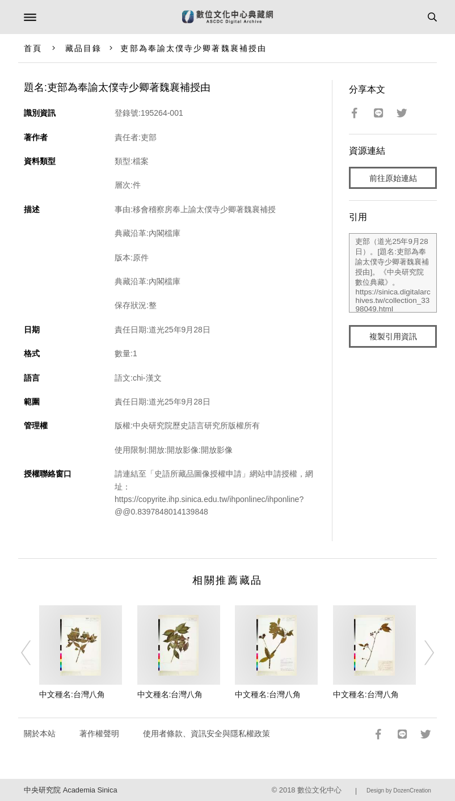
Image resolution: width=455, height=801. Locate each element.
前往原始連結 (393, 178)
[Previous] (33, 653)
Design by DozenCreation (398, 790)
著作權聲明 (99, 733)
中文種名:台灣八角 (72, 694)
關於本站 (40, 733)
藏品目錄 (83, 48)
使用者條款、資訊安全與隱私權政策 (206, 733)
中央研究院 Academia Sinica (70, 790)
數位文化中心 (319, 790)
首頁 (33, 48)
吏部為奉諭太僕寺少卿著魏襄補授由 (193, 48)
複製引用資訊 (393, 336)
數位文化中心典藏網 (227, 17)
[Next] (421, 653)
